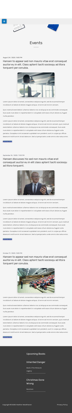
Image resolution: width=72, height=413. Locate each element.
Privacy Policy (62, 405)
